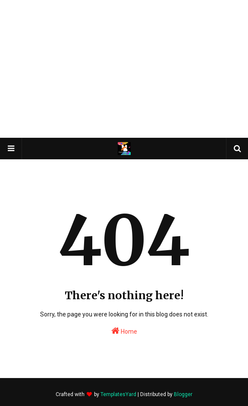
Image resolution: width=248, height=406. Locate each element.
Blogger (183, 394)
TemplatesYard (118, 394)
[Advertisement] (124, 69)
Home (124, 330)
